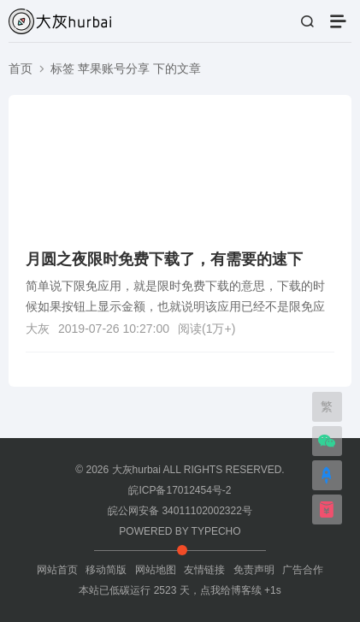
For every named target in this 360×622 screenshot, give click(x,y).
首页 (20, 68)
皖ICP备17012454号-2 (179, 490)
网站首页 (57, 570)
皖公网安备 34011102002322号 (180, 511)
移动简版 (106, 570)
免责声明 (253, 570)
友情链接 (204, 570)
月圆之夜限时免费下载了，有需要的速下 (164, 259)
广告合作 (302, 570)
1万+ (219, 328)
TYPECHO (216, 531)
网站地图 (155, 570)
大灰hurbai (136, 470)
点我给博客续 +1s (240, 590)
